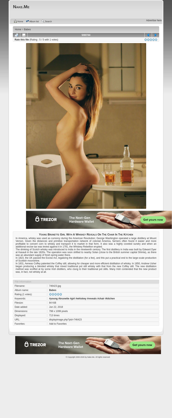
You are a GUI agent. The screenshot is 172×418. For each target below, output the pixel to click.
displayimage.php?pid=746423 (65, 319)
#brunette (63, 298)
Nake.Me (91, 357)
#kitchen (110, 298)
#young (53, 298)
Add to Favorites (57, 323)
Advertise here (154, 20)
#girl (72, 298)
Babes (52, 290)
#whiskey (81, 298)
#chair (100, 298)
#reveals (92, 298)
